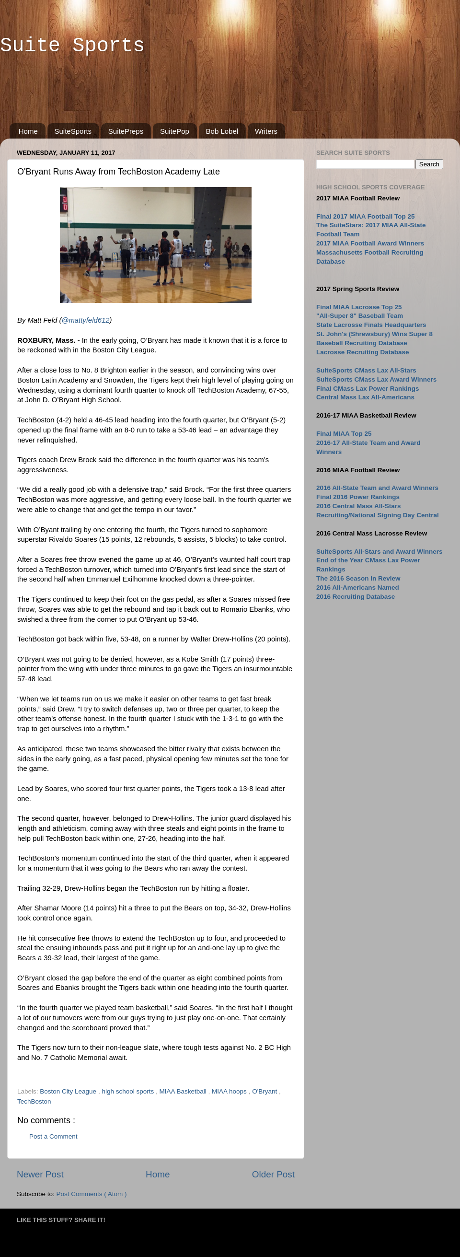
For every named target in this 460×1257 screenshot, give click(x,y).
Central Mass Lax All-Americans (365, 397)
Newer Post (40, 1174)
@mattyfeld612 (85, 320)
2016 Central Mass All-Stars (358, 506)
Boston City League (69, 1091)
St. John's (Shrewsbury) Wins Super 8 (374, 334)
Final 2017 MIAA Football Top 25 (365, 216)
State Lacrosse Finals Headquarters (371, 324)
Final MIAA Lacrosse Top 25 (359, 307)
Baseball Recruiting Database (361, 343)
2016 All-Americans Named (357, 587)
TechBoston (34, 1101)
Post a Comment (53, 1136)
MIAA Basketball (183, 1091)
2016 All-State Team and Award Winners (377, 487)
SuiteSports (73, 131)
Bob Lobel (222, 131)
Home (28, 131)
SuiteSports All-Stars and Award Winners (379, 551)
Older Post (273, 1174)
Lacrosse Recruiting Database (362, 352)
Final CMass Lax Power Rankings (367, 388)
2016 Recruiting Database (355, 596)
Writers (266, 131)
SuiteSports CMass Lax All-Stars (366, 370)
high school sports (129, 1091)
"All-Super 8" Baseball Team (359, 315)
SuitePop (174, 131)
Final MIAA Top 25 (344, 433)
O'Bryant (265, 1091)
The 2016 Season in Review (358, 578)
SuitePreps (125, 131)
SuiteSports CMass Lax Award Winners (376, 379)
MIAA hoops (230, 1091)
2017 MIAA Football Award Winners (370, 243)
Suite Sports (72, 46)
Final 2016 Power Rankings (358, 496)
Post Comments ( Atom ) (92, 1194)
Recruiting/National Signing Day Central (377, 515)
